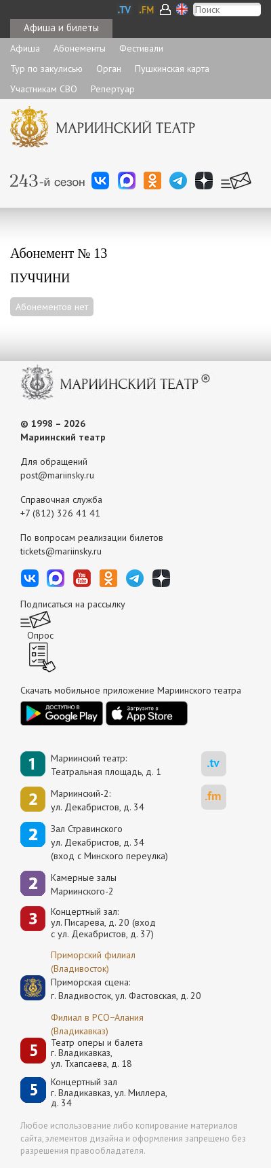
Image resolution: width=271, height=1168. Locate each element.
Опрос (40, 635)
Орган (108, 68)
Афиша (25, 48)
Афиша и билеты (61, 27)
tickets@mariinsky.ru (61, 551)
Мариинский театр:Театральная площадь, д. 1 (106, 765)
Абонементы (80, 48)
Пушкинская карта (172, 68)
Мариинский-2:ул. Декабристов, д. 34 (97, 800)
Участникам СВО (43, 89)
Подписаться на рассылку (72, 604)
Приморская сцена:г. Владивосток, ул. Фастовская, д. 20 (112, 989)
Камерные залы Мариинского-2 (84, 884)
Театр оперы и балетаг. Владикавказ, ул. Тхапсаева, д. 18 (97, 1053)
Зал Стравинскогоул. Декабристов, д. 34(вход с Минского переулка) (109, 842)
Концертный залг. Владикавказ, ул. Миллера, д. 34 (109, 1092)
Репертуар (113, 89)
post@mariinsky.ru (57, 475)
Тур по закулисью (46, 68)
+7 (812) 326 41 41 (60, 513)
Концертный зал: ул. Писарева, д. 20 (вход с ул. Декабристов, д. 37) (103, 923)
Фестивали (141, 48)
